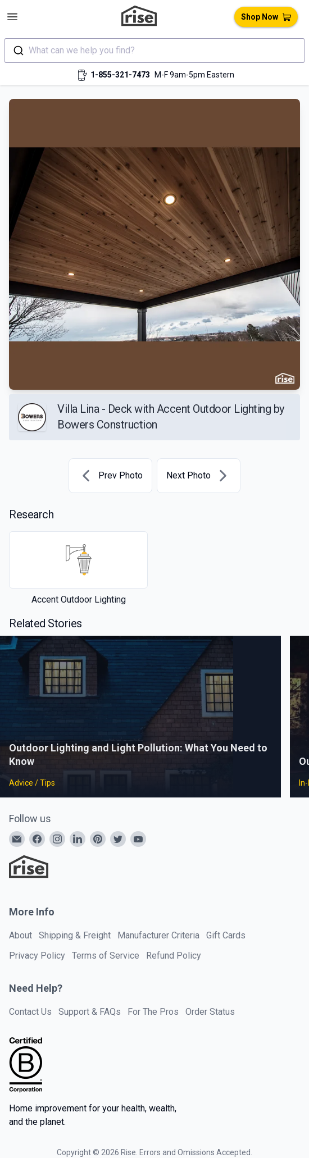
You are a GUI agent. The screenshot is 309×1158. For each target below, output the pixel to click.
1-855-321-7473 (120, 74)
